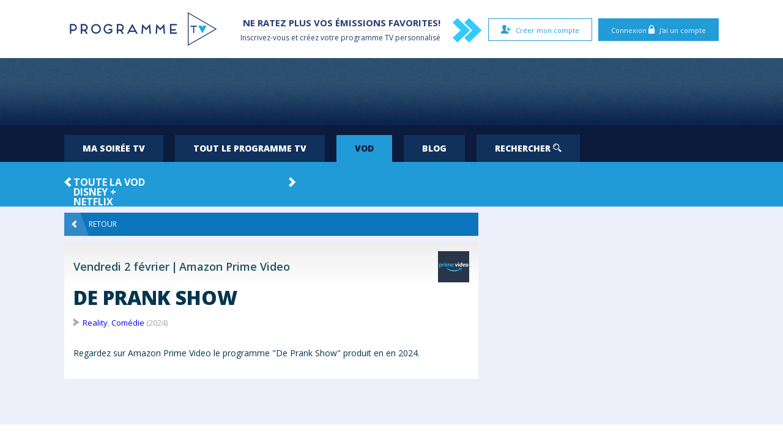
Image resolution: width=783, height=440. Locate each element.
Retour (94, 224)
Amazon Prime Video (234, 266)
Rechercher (528, 148)
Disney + (94, 192)
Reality (95, 322)
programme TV (367, 37)
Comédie (127, 322)
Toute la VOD (109, 182)
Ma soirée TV (114, 148)
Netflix (93, 201)
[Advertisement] (391, 91)
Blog (434, 148)
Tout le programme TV (249, 148)
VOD (364, 148)
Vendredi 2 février (121, 266)
